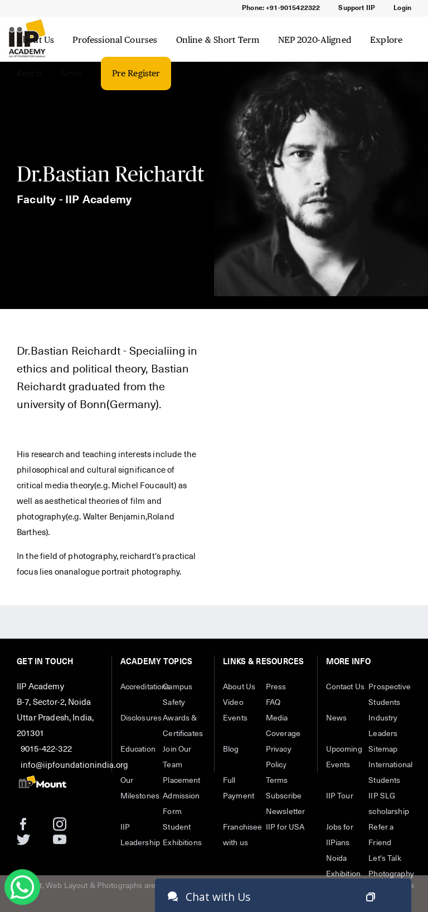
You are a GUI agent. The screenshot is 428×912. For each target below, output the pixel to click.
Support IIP (356, 8)
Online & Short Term (218, 40)
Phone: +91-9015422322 (281, 8)
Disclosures (141, 718)
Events (235, 718)
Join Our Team (177, 757)
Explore (386, 40)
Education (137, 749)
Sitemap (382, 749)
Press (276, 687)
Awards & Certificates (183, 726)
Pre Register (136, 73)
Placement (181, 780)
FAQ (273, 703)
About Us (35, 40)
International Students (389, 772)
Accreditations (141, 687)
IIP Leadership (140, 835)
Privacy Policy (278, 757)
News (71, 73)
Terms (277, 780)
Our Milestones (140, 788)
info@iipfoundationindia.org (74, 765)
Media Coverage (283, 726)
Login (402, 8)
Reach (29, 73)
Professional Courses (114, 40)
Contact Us (345, 687)
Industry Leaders (382, 726)
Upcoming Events (344, 757)
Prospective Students (389, 695)
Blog (231, 749)
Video (233, 703)
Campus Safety (177, 695)
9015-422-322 (46, 749)
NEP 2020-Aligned (315, 40)
